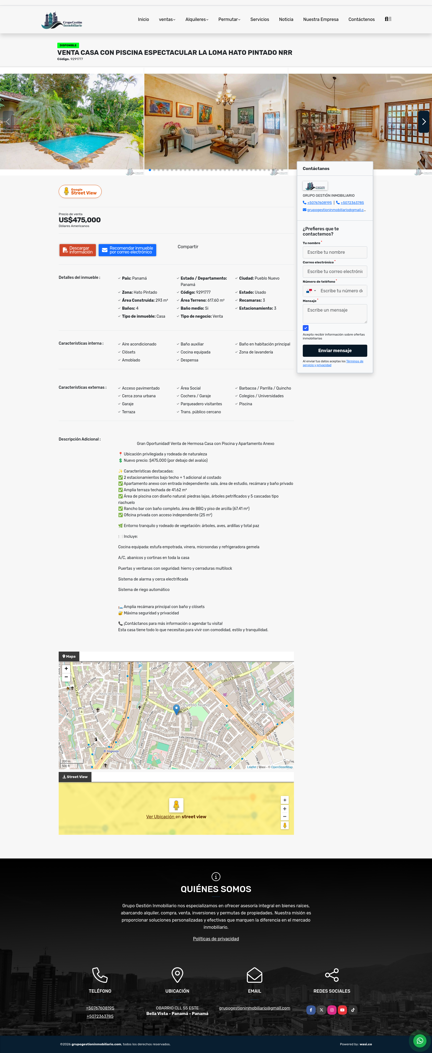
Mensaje (310, 300)
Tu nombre (312, 243)
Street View (80, 191)
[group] (72, 121)
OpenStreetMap (282, 767)
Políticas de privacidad (216, 938)
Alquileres (195, 19)
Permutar (228, 19)
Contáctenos (362, 19)
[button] (150, 170)
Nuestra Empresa (321, 19)
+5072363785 (352, 203)
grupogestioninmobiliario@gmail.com (338, 210)
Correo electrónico (319, 262)
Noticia (286, 19)
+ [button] (66, 669)
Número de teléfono (320, 281)
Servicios (259, 19)
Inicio (143, 19)
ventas (166, 19)
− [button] (66, 677)
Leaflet (251, 767)
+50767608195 (319, 203)
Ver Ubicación (160, 816)
